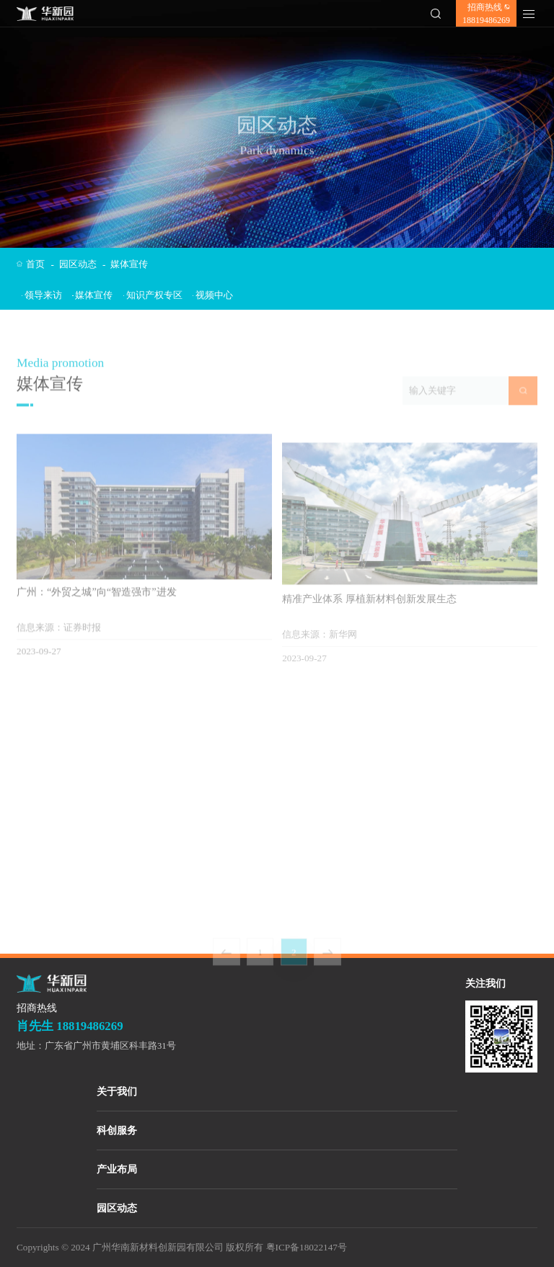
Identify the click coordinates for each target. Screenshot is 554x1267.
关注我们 (485, 983)
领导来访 (42, 295)
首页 (40, 264)
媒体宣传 (129, 264)
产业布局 (117, 1169)
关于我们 (117, 1091)
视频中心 (213, 295)
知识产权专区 (153, 295)
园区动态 (82, 264)
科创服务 (117, 1130)
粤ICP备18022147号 (306, 1247)
